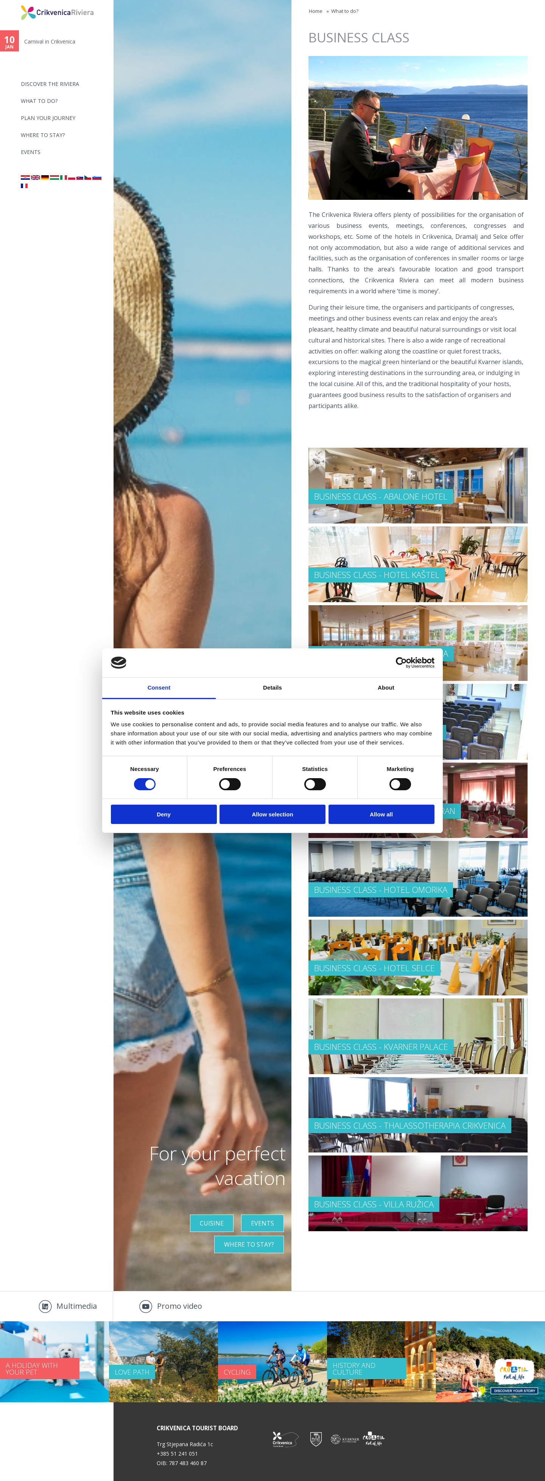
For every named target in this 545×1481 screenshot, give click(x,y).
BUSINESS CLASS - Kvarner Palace (381, 1046)
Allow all (381, 814)
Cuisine (212, 1223)
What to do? (39, 100)
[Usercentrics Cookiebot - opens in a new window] (401, 662)
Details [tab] (272, 687)
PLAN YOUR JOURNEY (48, 117)
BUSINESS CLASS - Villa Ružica (374, 1204)
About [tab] (386, 687)
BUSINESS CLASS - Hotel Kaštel (376, 574)
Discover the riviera (50, 83)
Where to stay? (43, 135)
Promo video (179, 1306)
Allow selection (272, 814)
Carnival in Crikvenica (49, 41)
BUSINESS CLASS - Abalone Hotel (380, 496)
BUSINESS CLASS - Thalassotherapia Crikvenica (410, 1125)
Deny (164, 814)
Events (30, 152)
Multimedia (76, 1306)
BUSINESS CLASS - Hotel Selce (374, 967)
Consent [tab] (159, 687)
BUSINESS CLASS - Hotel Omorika (380, 889)
